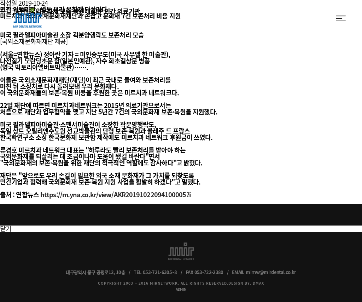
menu (341, 18)
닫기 (5, 228)
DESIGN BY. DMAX (246, 283)
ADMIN (181, 289)
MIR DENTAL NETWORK (27, 18)
